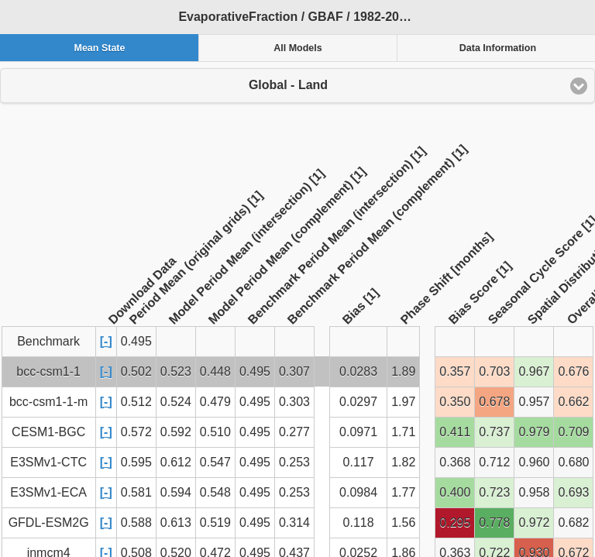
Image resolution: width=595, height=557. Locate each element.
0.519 (215, 522)
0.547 (215, 462)
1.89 (403, 371)
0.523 (175, 371)
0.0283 (358, 371)
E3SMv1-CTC (48, 462)
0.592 (175, 431)
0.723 (494, 492)
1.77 (403, 492)
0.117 (358, 462)
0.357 (454, 371)
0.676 (573, 371)
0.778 (494, 522)
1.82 (403, 462)
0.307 (294, 371)
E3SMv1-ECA (48, 492)
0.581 (136, 492)
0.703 (494, 371)
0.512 (136, 401)
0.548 (215, 492)
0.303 (294, 401)
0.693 (573, 492)
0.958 (533, 492)
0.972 (533, 522)
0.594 (175, 492)
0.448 (215, 371)
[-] (106, 341)
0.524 (175, 401)
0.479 (215, 401)
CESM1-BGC (48, 431)
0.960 (533, 462)
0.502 (136, 371)
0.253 (294, 462)
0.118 (358, 522)
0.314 (294, 522)
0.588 (136, 522)
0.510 (215, 431)
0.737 (494, 431)
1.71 (403, 431)
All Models (297, 48)
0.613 (175, 522)
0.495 (254, 371)
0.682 (573, 522)
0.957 (533, 401)
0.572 (136, 431)
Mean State (99, 48)
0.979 (533, 431)
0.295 (454, 522)
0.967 (533, 371)
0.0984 (358, 492)
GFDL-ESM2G (49, 522)
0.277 (294, 431)
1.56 (403, 522)
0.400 (454, 492)
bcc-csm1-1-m (48, 401)
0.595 (136, 462)
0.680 (573, 462)
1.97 (403, 401)
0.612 (175, 462)
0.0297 (358, 401)
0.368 (454, 462)
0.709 (573, 431)
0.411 (454, 431)
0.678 (494, 401)
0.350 (454, 401)
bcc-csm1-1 (48, 371)
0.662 (573, 401)
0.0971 (358, 431)
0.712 (494, 462)
